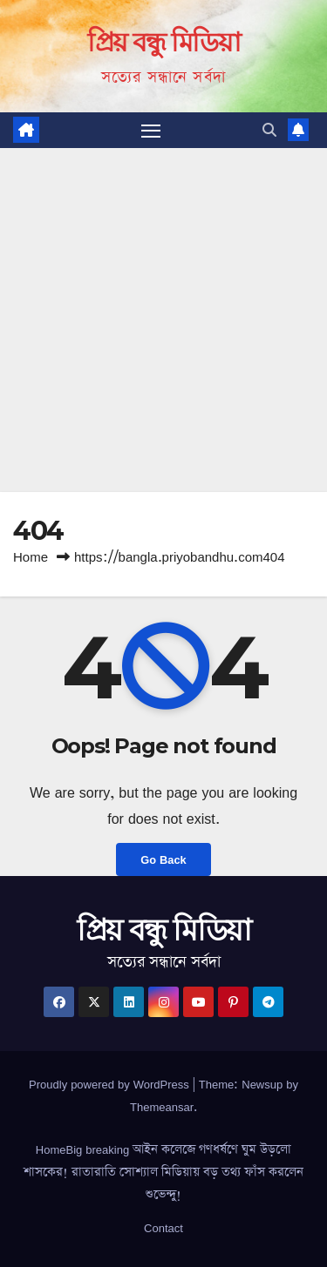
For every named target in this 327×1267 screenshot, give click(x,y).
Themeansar (162, 1106)
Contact (163, 1228)
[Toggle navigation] (151, 130)
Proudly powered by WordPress (111, 1084)
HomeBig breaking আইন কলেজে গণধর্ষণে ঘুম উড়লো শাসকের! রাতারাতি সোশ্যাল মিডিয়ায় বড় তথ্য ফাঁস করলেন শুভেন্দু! (163, 1172)
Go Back (163, 859)
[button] (269, 129)
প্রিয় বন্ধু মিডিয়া (163, 42)
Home (30, 557)
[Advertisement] (163, 320)
